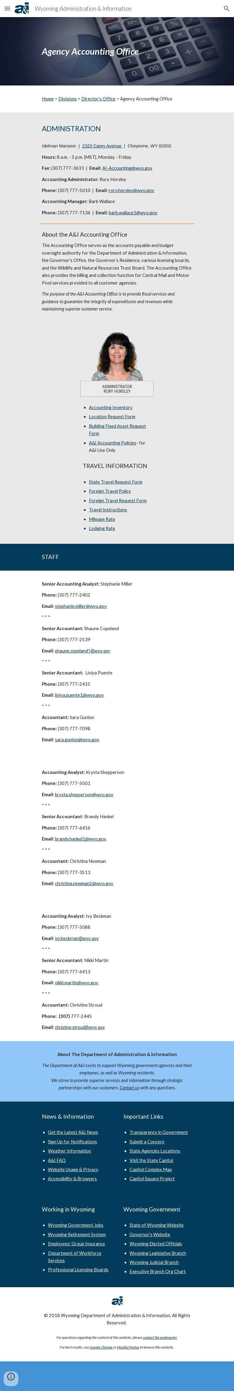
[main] (116, 51)
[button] (7, 8)
